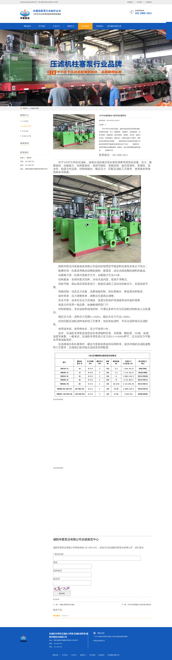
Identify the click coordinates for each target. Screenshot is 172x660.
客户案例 (85, 26)
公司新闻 (25, 121)
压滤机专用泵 (34, 108)
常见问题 (25, 131)
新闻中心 (70, 26)
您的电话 (57, 570)
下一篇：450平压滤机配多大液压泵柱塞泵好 (136, 604)
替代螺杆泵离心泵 (114, 26)
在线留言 (130, 2)
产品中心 (56, 26)
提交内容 (62, 593)
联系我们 (149, 2)
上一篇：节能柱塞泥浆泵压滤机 (64, 604)
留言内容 (58, 554)
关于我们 (139, 2)
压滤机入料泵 (26, 136)
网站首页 (27, 26)
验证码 (56, 579)
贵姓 (55, 562)
